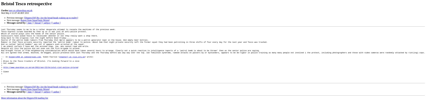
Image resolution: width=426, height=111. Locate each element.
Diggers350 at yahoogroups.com (25, 62)
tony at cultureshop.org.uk (20, 10)
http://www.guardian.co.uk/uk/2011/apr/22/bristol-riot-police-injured (40, 75)
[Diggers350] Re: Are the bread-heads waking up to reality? (51, 18)
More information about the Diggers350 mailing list (24, 108)
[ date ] (30, 23)
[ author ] (56, 23)
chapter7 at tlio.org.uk (72, 62)
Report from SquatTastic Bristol (35, 20)
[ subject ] (47, 23)
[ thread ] (38, 23)
